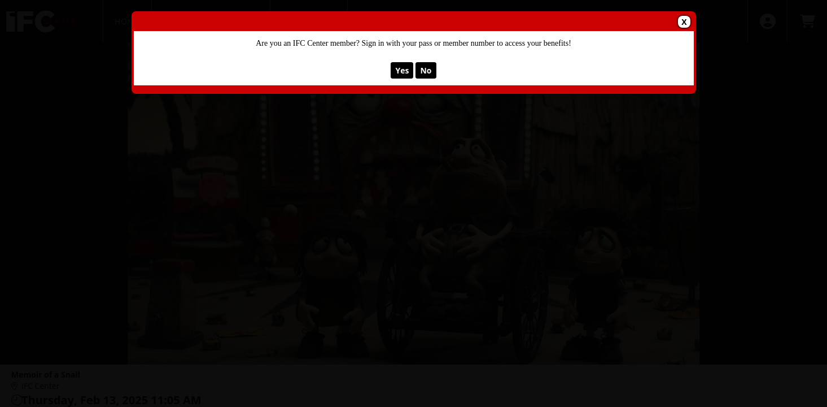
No (425, 70)
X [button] (683, 21)
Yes (402, 70)
